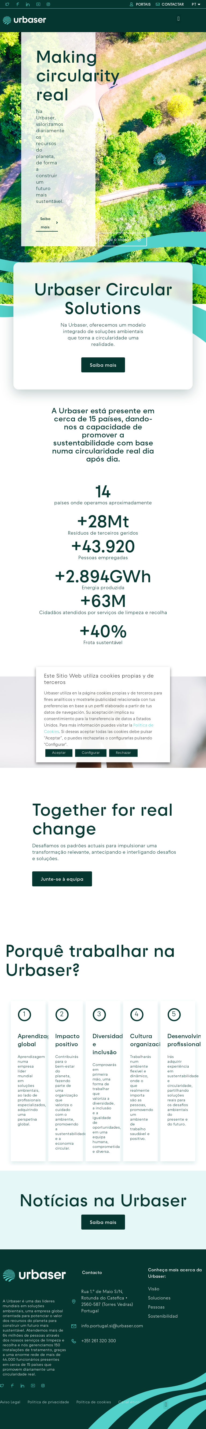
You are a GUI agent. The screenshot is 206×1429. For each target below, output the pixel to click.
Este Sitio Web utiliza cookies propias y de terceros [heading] (99, 679)
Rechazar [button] (123, 753)
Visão (153, 1289)
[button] (178, 18)
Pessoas (156, 1307)
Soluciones (159, 1298)
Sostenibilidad (163, 1316)
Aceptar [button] (59, 753)
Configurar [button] (91, 753)
